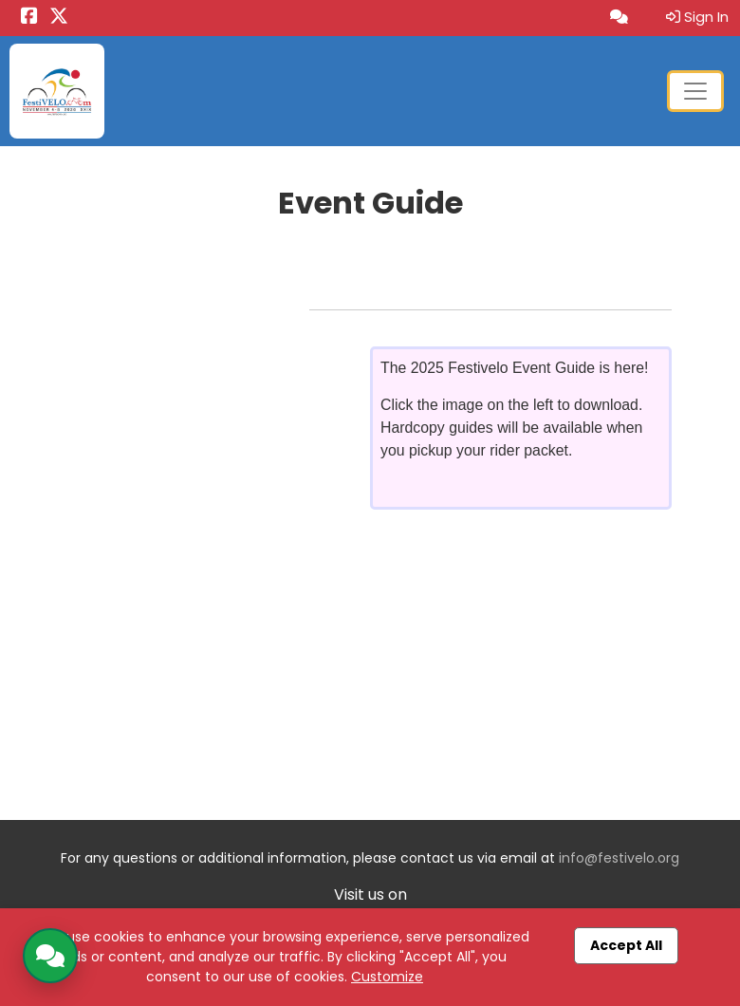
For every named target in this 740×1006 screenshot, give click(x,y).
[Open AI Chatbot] (619, 17)
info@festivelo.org (619, 857)
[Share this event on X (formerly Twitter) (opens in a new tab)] (58, 18)
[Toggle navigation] (695, 91)
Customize (387, 976)
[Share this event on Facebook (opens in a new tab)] (29, 18)
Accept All (626, 945)
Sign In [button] (697, 17)
